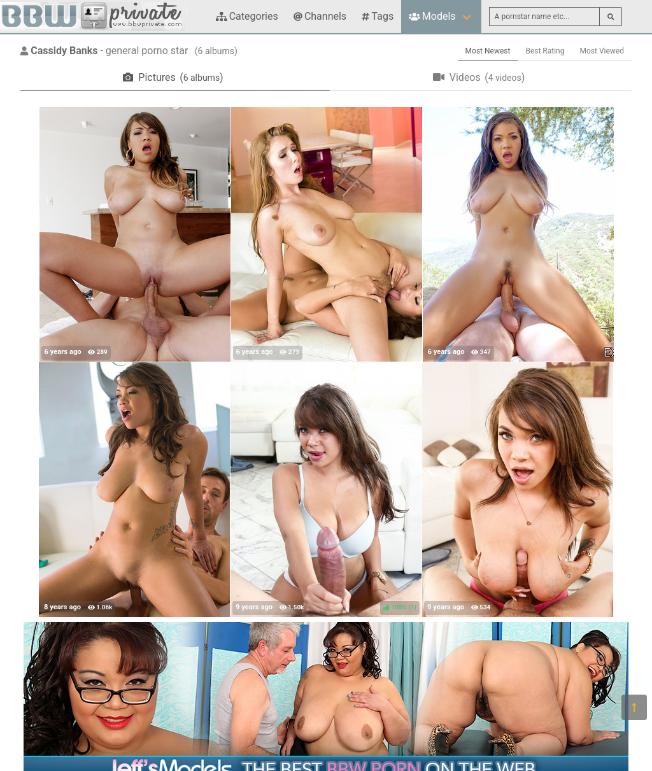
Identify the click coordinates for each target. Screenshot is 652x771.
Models (432, 16)
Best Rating (544, 50)
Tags (377, 16)
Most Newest (488, 50)
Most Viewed (602, 50)
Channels (320, 16)
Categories (247, 16)
